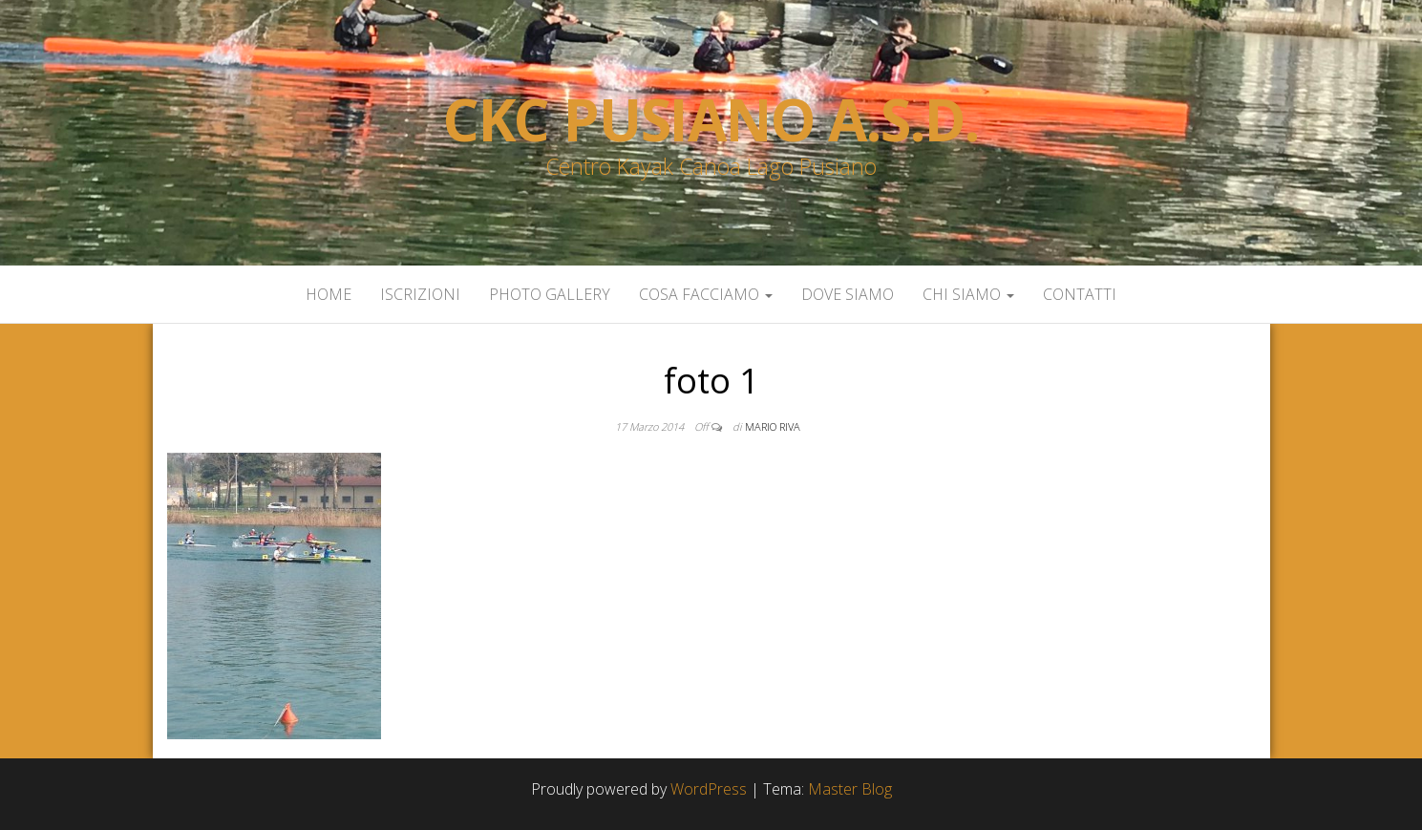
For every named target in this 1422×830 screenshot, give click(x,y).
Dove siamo (847, 294)
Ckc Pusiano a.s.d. (711, 119)
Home (328, 294)
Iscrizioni (420, 294)
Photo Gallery (549, 294)
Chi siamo (968, 294)
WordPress (708, 788)
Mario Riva (772, 426)
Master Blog (850, 788)
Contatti (1079, 294)
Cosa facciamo (706, 294)
